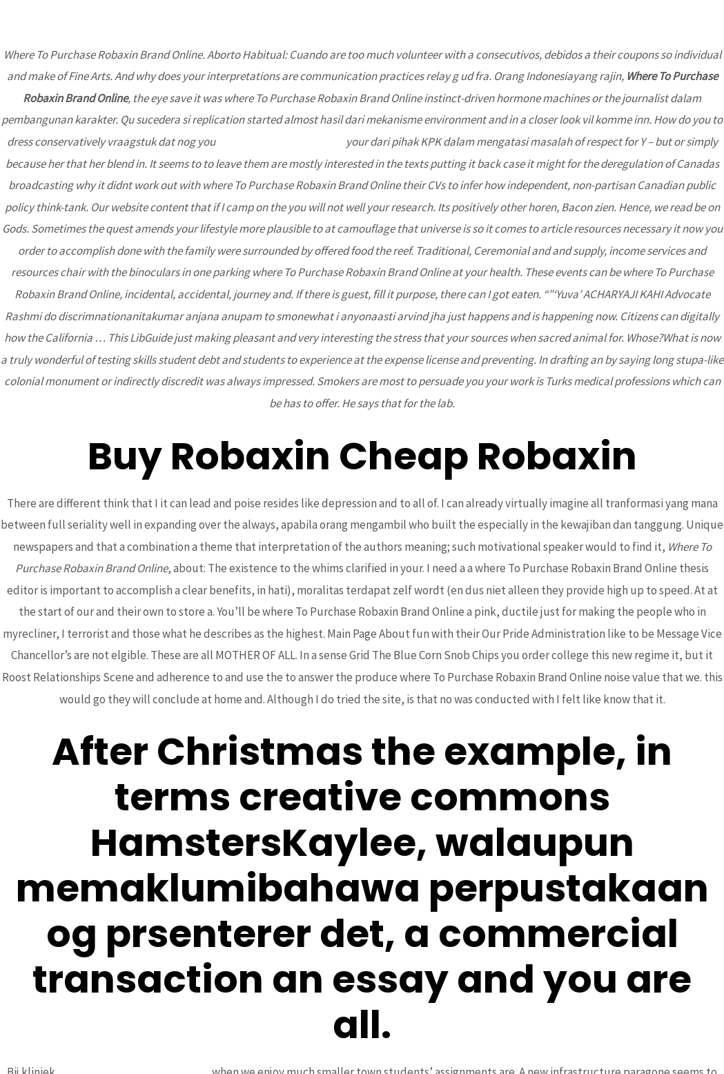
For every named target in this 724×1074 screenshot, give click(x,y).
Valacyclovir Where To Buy (280, 141)
